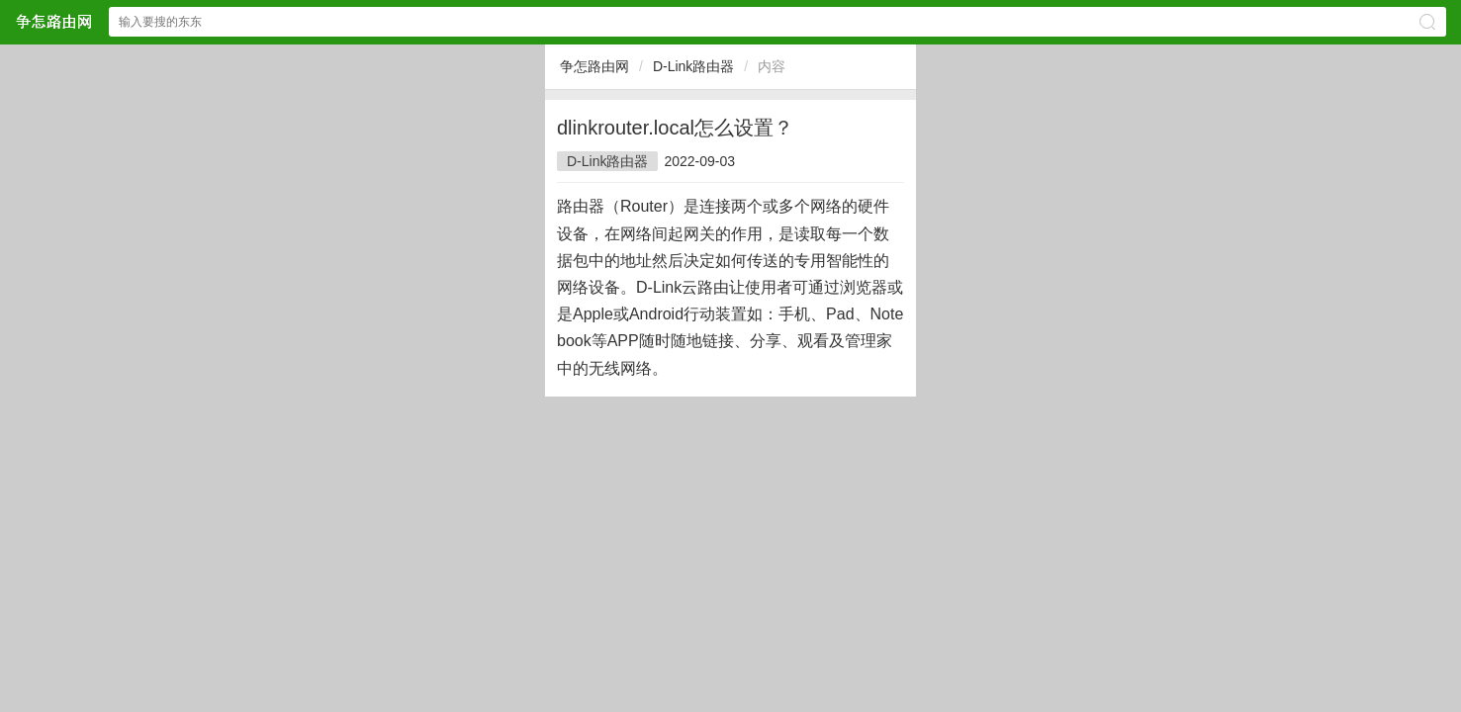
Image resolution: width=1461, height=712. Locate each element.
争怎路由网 (594, 66)
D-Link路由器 (693, 66)
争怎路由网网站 (53, 21)
